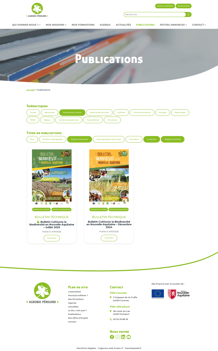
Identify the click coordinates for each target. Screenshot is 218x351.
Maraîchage (180, 112)
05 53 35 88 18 (120, 319)
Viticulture (112, 120)
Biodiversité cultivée (72, 112)
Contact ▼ (199, 24)
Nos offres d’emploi (78, 318)
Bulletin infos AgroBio (53, 139)
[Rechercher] (188, 14)
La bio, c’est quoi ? (77, 310)
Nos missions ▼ (56, 24)
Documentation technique (109, 139)
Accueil (30, 90)
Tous (32, 139)
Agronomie (49, 112)
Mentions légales (86, 348)
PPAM (32, 120)
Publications (145, 24)
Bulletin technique (79, 139)
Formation (134, 139)
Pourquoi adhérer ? (78, 295)
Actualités (123, 24)
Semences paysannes (69, 120)
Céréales (121, 112)
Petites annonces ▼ (173, 24)
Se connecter (183, 6)
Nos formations (83, 24)
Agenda (105, 24)
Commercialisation (142, 112)
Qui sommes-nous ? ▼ (26, 24)
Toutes (33, 112)
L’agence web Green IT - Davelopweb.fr (120, 348)
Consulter (51, 238)
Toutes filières (93, 120)
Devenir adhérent (165, 6)
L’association (74, 291)
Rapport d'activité (173, 139)
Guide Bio (151, 139)
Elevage (162, 112)
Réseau (47, 120)
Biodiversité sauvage (99, 112)
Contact (72, 322)
